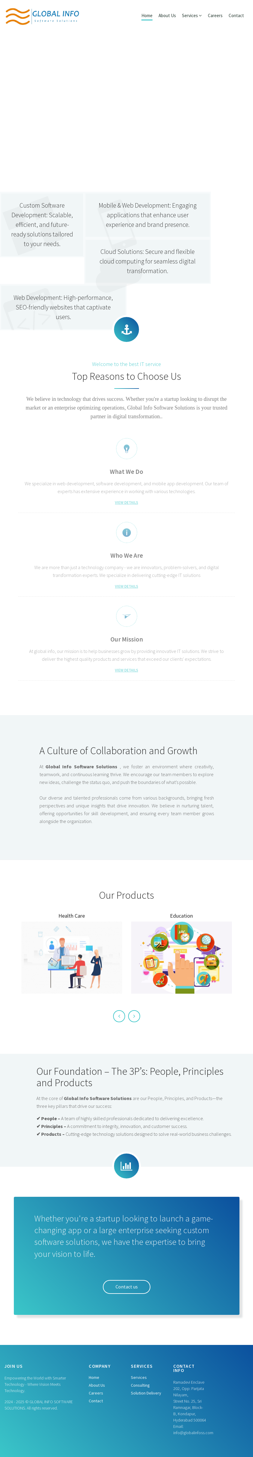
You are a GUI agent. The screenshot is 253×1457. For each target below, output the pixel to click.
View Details (126, 502)
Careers (215, 15)
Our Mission (126, 639)
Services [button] (192, 15)
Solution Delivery (146, 1393)
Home (147, 15)
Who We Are (126, 555)
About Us (167, 15)
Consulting (140, 1385)
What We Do (126, 472)
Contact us (127, 1287)
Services (139, 1377)
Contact (236, 15)
